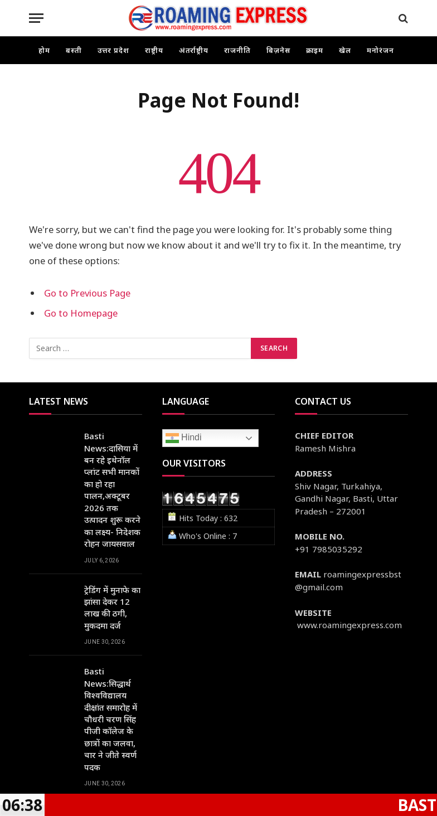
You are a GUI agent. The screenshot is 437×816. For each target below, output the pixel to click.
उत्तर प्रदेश (113, 50)
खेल (345, 50)
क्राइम (315, 50)
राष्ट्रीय (154, 50)
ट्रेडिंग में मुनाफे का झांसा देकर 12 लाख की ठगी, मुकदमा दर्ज (112, 607)
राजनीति (237, 50)
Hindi (184, 438)
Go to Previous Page (87, 292)
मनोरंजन (380, 50)
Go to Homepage (81, 313)
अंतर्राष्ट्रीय (194, 50)
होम (44, 50)
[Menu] (36, 18)
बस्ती (74, 50)
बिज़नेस (278, 50)
